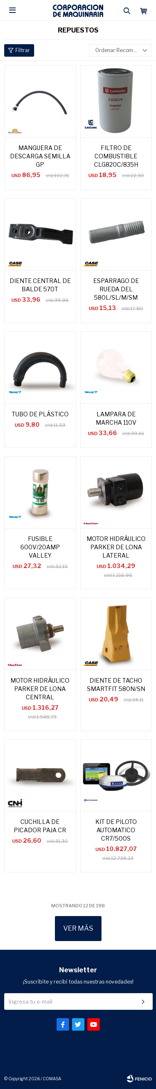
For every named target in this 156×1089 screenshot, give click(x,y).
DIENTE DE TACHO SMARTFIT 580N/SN (116, 684)
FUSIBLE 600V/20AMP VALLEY (40, 547)
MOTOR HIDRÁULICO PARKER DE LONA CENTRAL (39, 689)
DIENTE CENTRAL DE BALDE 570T (40, 285)
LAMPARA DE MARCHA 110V (116, 418)
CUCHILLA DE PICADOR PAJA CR (40, 826)
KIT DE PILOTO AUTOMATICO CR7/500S (116, 830)
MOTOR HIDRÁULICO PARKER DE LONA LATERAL (116, 547)
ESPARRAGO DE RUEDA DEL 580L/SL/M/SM (116, 289)
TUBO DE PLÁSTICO (40, 414)
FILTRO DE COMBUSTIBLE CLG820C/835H (116, 156)
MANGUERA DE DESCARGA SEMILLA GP (40, 156)
